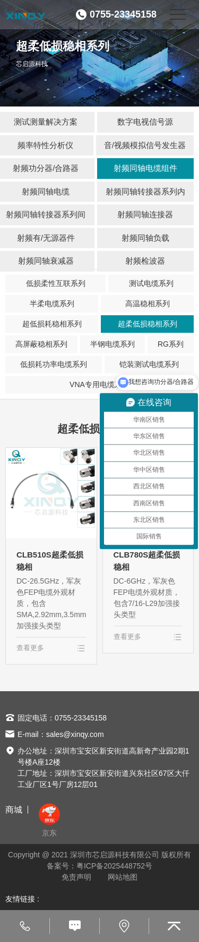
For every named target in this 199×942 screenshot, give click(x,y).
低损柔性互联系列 (55, 283)
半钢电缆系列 (112, 344)
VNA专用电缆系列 (99, 384)
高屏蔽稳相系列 (41, 344)
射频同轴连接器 (145, 214)
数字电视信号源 (145, 121)
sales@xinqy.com (75, 734)
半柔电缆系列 (52, 303)
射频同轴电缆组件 (145, 168)
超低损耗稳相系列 (52, 324)
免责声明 (76, 877)
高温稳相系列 (147, 303)
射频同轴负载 (145, 237)
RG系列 (171, 344)
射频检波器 (145, 260)
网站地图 (122, 877)
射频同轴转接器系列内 (145, 191)
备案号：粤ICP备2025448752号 (99, 866)
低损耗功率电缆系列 (53, 364)
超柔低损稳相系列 (147, 324)
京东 (49, 820)
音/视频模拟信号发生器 (145, 145)
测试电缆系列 (151, 283)
